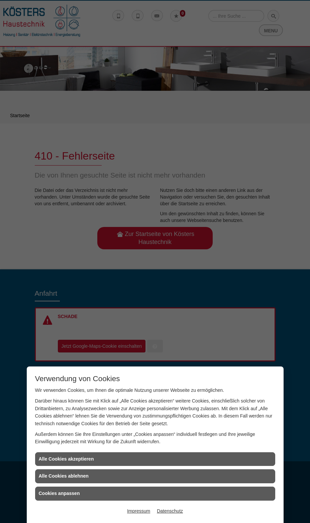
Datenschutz (170, 511)
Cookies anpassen (59, 493)
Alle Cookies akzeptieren (66, 459)
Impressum (138, 511)
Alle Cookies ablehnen (64, 476)
